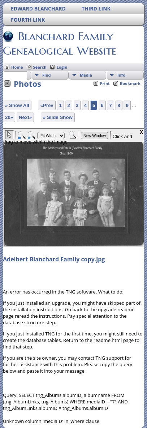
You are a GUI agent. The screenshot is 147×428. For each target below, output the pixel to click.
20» (9, 117)
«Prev (46, 105)
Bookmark (130, 83)
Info (121, 75)
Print (105, 83)
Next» (25, 117)
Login (62, 67)
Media (86, 75)
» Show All (17, 105)
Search (40, 67)
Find (46, 75)
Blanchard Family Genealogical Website (59, 43)
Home (17, 67)
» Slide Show (58, 117)
